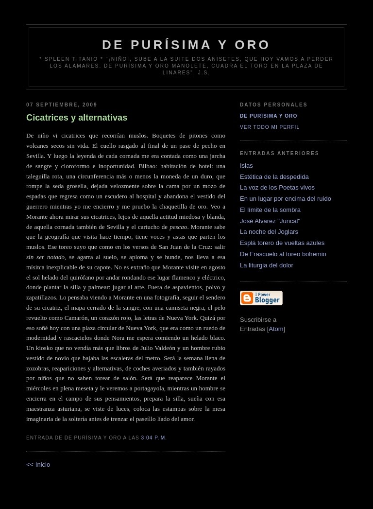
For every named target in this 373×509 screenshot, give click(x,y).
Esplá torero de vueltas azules (282, 242)
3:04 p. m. (154, 437)
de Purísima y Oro (186, 44)
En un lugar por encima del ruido (285, 198)
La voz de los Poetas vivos (277, 187)
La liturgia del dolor (266, 265)
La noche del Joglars (269, 231)
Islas (246, 165)
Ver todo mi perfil (270, 127)
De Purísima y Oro (268, 116)
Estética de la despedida (274, 176)
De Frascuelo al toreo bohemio (283, 254)
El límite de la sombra (270, 209)
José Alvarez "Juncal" (270, 221)
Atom (276, 329)
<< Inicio (38, 464)
